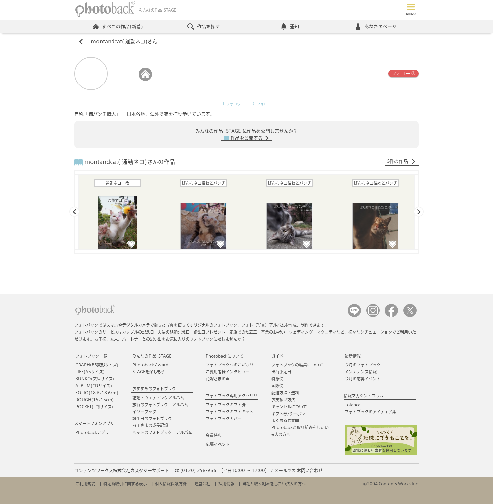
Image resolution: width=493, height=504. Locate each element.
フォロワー (233, 104)
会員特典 (214, 435)
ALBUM (93, 386)
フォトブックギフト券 (226, 405)
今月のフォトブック (363, 365)
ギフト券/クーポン (288, 414)
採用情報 (226, 484)
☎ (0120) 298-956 (195, 470)
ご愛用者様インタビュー (227, 372)
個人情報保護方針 (171, 484)
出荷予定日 (281, 372)
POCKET (94, 407)
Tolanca (352, 405)
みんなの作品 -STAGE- (152, 356)
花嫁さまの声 (218, 379)
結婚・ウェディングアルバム (158, 398)
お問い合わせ (310, 470)
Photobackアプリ (92, 432)
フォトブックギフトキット (229, 412)
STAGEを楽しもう (148, 372)
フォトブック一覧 (91, 356)
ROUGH (94, 400)
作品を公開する (246, 138)
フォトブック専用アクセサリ (231, 396)
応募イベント (218, 444)
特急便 (277, 379)
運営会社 (202, 484)
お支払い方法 (283, 400)
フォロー (403, 73)
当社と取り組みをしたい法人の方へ (274, 484)
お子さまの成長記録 (150, 425)
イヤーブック (144, 412)
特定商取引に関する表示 (125, 484)
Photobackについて (224, 356)
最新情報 (353, 356)
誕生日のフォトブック (152, 418)
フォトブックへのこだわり (229, 365)
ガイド (277, 356)
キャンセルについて (289, 407)
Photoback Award (150, 365)
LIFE (90, 372)
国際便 (277, 386)
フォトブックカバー (224, 418)
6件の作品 (401, 161)
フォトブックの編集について (297, 365)
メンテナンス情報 (361, 372)
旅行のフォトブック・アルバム (160, 405)
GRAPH (96, 365)
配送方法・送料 (285, 393)
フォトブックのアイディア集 (370, 412)
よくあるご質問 (285, 420)
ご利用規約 (85, 484)
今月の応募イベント (363, 379)
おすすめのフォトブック (154, 389)
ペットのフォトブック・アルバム (162, 432)
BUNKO (94, 379)
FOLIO (96, 393)
